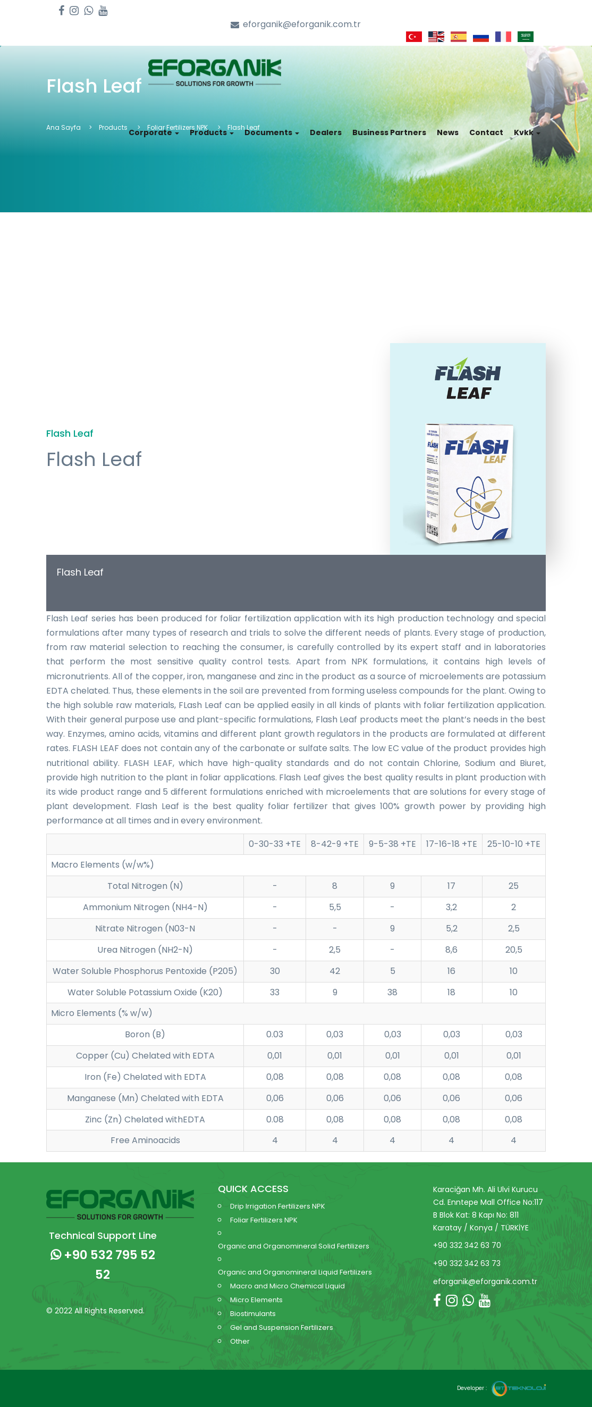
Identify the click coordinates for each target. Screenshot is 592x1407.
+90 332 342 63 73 (467, 1263)
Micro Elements (256, 1300)
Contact (486, 132)
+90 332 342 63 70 (467, 1245)
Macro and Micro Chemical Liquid (287, 1286)
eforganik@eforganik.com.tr (296, 25)
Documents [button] (271, 132)
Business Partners (389, 132)
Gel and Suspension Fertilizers (281, 1327)
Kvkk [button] (527, 132)
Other (240, 1341)
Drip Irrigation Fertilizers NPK (277, 1206)
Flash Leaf (80, 572)
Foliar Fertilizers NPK (264, 1220)
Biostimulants (253, 1314)
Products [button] (212, 132)
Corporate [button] (154, 132)
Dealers (326, 132)
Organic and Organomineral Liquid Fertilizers (295, 1272)
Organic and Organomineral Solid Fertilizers (293, 1246)
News (448, 132)
